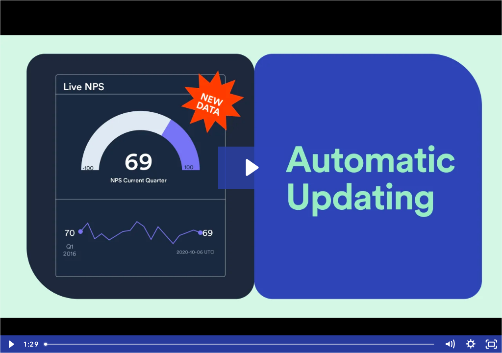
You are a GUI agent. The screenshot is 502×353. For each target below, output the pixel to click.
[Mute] (449, 344)
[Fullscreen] (491, 344)
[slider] (240, 344)
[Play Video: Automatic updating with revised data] (250, 167)
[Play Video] (10, 344)
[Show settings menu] (470, 344)
